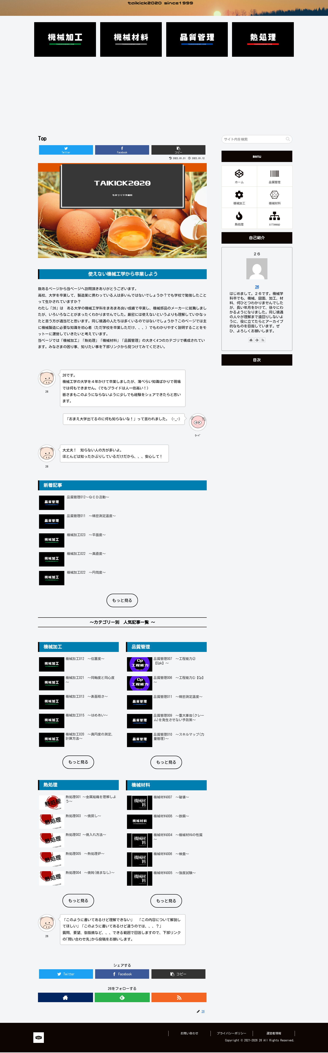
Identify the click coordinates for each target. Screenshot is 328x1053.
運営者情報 (273, 1034)
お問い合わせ (189, 1034)
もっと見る (122, 601)
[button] (288, 139)
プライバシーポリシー (231, 1034)
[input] (256, 140)
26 (257, 287)
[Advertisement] (164, 93)
